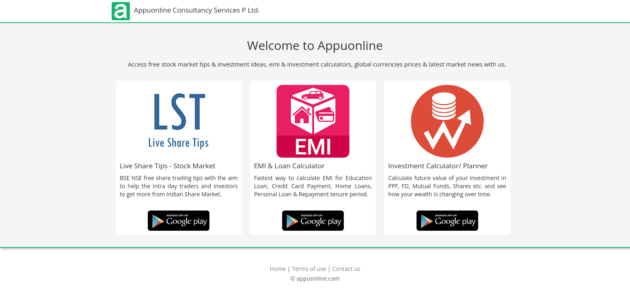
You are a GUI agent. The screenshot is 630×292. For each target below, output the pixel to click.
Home (278, 269)
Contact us (346, 269)
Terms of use (309, 269)
